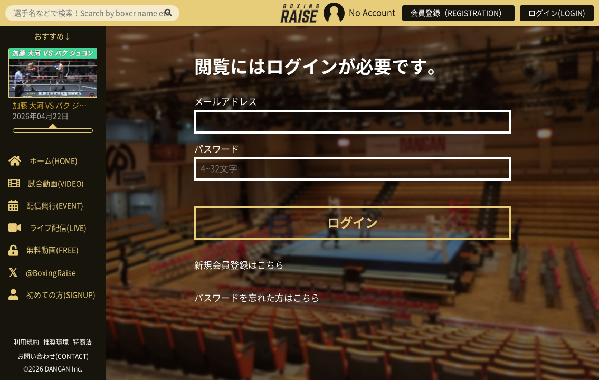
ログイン (352, 222)
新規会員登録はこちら (239, 265)
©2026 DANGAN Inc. (52, 369)
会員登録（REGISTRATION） (458, 13)
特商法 (82, 342)
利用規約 (26, 342)
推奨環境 (56, 342)
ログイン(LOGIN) (556, 13)
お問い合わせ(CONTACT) (53, 356)
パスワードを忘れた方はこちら (257, 297)
